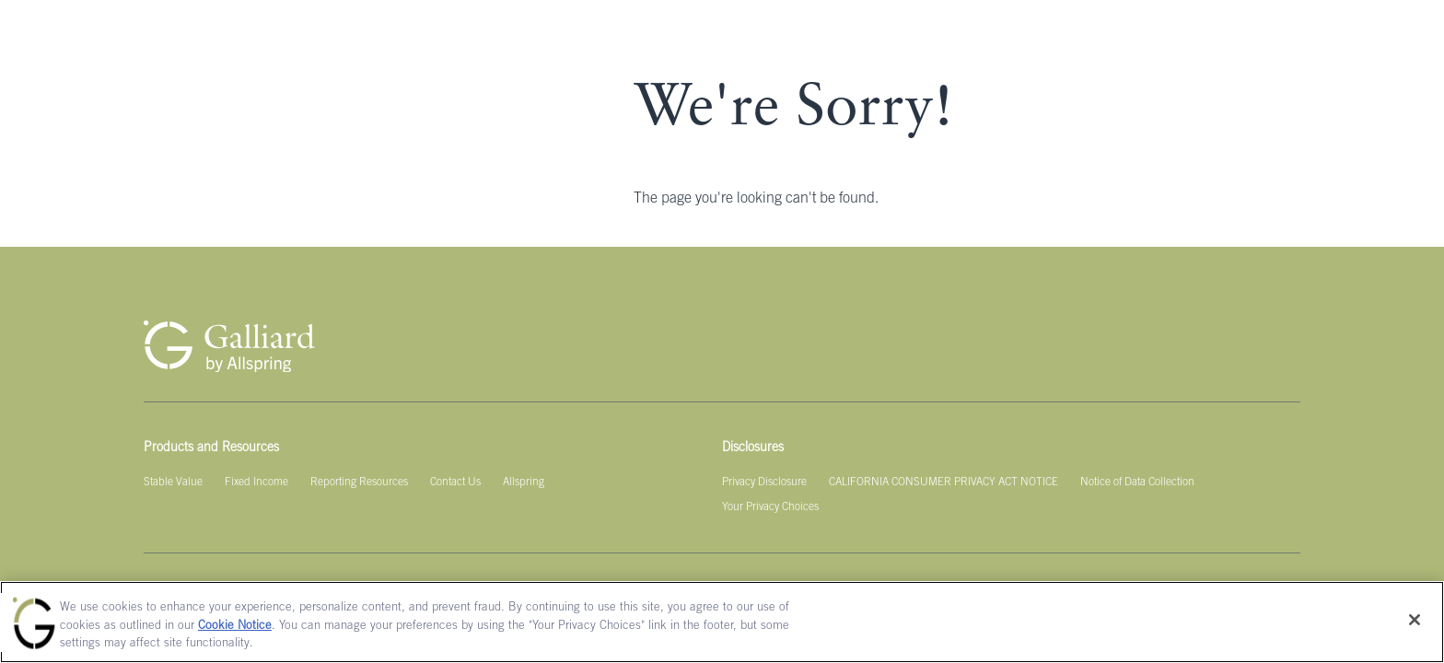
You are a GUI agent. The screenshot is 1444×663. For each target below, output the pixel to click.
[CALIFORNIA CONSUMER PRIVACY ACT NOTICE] (943, 482)
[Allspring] (523, 482)
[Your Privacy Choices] (770, 507)
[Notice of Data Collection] (1137, 482)
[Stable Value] (173, 482)
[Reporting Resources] (359, 482)
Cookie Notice (235, 627)
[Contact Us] (455, 482)
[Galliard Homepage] (229, 346)
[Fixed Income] (256, 482)
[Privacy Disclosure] (764, 482)
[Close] (1414, 619)
